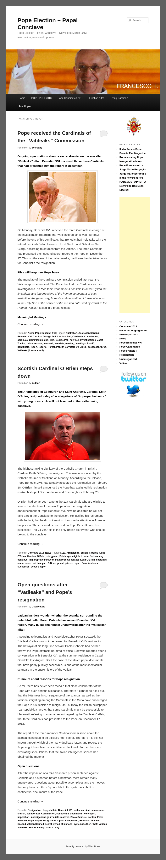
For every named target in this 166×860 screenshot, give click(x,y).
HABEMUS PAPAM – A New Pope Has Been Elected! (132, 185)
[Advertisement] (134, 255)
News (31, 333)
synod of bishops (62, 824)
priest (60, 563)
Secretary (37, 147)
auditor (36, 383)
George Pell (62, 340)
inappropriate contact (67, 559)
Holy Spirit (89, 813)
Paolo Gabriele (78, 817)
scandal (95, 820)
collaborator (33, 813)
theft (95, 824)
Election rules (96, 98)
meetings (80, 343)
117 (63, 552)
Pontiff (90, 343)
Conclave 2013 (36, 552)
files (52, 340)
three (103, 347)
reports (42, 347)
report (33, 347)
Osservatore (38, 606)
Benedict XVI (25, 336)
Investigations (88, 340)
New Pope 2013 (128, 334)
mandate (59, 343)
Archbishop (73, 552)
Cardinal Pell (64, 336)
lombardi (48, 343)
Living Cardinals (119, 98)
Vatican (123, 363)
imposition (23, 817)
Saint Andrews (90, 563)
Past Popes (25, 106)
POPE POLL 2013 (41, 98)
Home (22, 98)
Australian (71, 333)
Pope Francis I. (128, 350)
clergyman (52, 556)
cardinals (23, 340)
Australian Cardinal (89, 333)
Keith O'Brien (87, 559)
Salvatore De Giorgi (75, 347)
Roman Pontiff (56, 347)
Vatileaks (22, 350)
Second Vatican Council (31, 824)
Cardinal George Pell (44, 336)
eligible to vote (80, 556)
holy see (74, 340)
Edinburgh (65, 556)
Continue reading (30, 324)
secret (48, 824)
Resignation (34, 810)
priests (68, 563)
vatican (103, 824)
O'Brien (52, 563)
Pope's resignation (45, 820)
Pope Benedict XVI (45, 333)
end (46, 340)
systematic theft (82, 824)
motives (64, 817)
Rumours (85, 820)
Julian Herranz (34, 343)
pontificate (23, 347)
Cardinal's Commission (85, 336)
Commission (36, 340)
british (84, 552)
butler (77, 810)
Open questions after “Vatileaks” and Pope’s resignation (45, 592)
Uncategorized (128, 359)
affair (54, 810)
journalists (53, 817)
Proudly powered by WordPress (82, 846)
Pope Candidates (129, 346)
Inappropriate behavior (41, 559)
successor (93, 347)
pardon (92, 817)
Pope (31, 820)
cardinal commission (92, 810)
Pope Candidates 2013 (70, 98)
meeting (69, 343)
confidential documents (69, 813)
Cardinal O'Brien (36, 556)
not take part (40, 563)
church (21, 813)
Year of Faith (36, 827)
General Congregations (133, 330)
